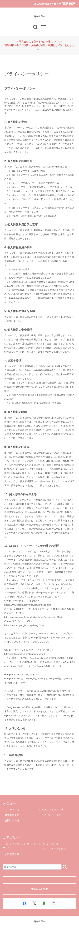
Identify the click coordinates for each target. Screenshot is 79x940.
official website (39, 889)
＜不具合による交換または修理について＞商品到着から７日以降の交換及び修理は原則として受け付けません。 (39, 45)
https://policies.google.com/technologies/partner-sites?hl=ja (33, 617)
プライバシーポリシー (53, 815)
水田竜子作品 (12, 854)
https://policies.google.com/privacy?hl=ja (24, 625)
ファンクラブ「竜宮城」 (55, 849)
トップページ (11, 810)
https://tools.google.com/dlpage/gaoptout (24, 654)
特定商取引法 (11, 815)
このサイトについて (51, 810)
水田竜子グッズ (50, 844)
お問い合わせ (11, 820)
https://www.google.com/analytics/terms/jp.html (27, 604)
